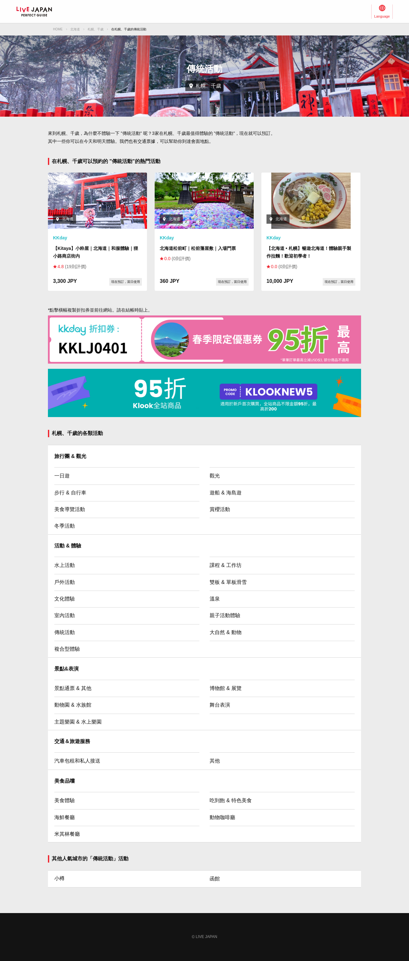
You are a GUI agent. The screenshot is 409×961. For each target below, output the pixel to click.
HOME (58, 29)
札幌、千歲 (96, 29)
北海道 (75, 29)
